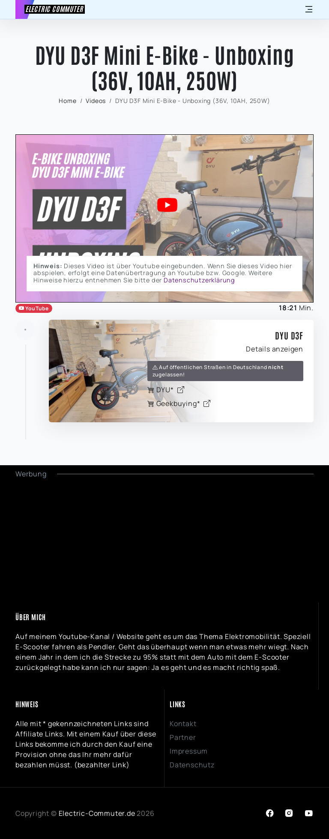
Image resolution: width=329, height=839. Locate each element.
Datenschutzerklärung (199, 280)
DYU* (165, 389)
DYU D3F (289, 335)
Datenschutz (192, 764)
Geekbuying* (179, 403)
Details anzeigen (274, 349)
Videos (96, 101)
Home (67, 101)
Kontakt (183, 723)
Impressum (189, 751)
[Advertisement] (164, 539)
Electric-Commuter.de (97, 813)
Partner (183, 737)
